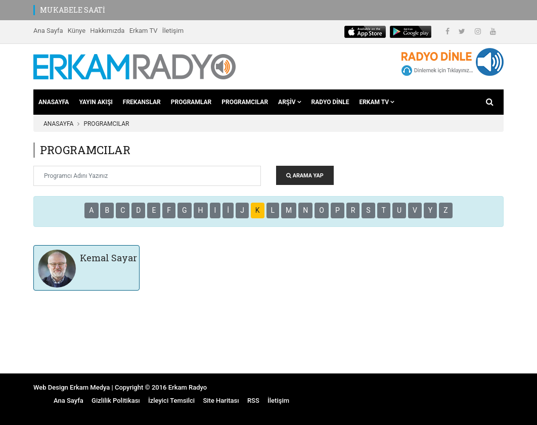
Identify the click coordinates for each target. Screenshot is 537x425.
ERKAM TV (376, 102)
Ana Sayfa (48, 30)
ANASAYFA (53, 102)
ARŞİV (289, 102)
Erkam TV (143, 30)
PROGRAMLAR (191, 102)
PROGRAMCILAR (244, 102)
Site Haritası (221, 400)
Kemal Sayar (108, 258)
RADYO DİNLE (330, 102)
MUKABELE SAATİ (72, 10)
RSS (253, 400)
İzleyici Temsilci (171, 400)
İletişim (173, 30)
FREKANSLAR (142, 102)
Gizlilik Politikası (116, 400)
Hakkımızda (107, 30)
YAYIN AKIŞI (95, 102)
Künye (76, 30)
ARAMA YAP (305, 175)
